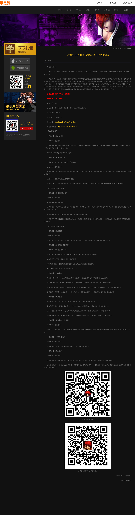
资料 (88, 10)
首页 (60, 10)
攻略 (78, 10)
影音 (116, 10)
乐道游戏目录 (128, 3)
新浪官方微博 (26, 129)
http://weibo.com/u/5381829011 (68, 127)
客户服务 (113, 3)
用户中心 (98, 3)
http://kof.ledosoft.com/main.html (65, 122)
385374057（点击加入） (22, 135)
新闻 (69, 10)
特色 (97, 10)
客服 (126, 10)
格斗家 (107, 10)
